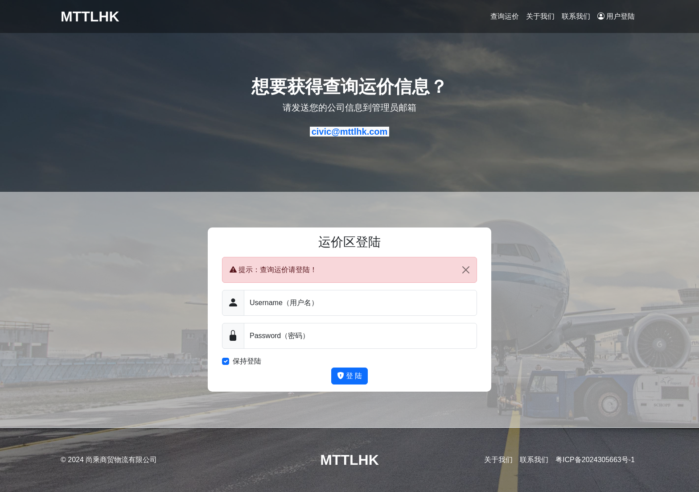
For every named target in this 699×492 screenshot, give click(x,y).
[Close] (466, 269)
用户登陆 (616, 16)
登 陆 (349, 376)
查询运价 (504, 16)
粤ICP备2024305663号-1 (595, 459)
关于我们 (540, 16)
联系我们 (576, 16)
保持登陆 (247, 361)
